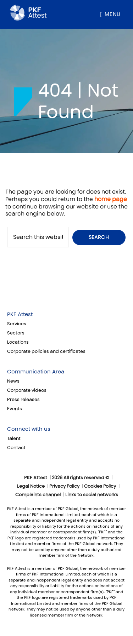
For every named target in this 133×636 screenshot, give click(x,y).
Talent (14, 438)
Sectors (15, 333)
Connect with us (28, 429)
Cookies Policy (100, 486)
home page (110, 199)
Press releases (23, 399)
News (13, 381)
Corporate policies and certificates (46, 351)
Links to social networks (91, 495)
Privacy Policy (64, 486)
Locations (18, 342)
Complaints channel (38, 495)
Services (16, 324)
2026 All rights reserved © (80, 478)
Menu (113, 14)
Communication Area (35, 371)
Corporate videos (26, 390)
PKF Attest (20, 314)
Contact (16, 448)
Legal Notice (31, 486)
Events (14, 409)
